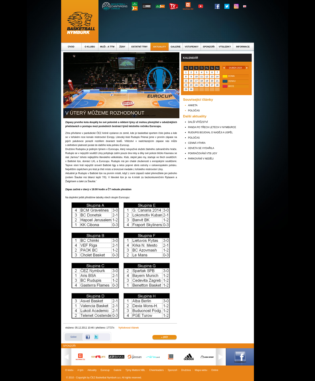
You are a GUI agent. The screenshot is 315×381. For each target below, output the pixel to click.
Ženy (122, 46)
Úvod (71, 46)
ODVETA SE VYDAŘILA (201, 148)
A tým (80, 370)
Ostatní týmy (139, 46)
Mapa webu (201, 370)
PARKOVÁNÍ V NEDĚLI (201, 158)
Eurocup (105, 370)
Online (214, 370)
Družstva (186, 370)
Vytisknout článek (128, 327)
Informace (243, 46)
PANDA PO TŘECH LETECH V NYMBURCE (212, 127)
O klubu (90, 46)
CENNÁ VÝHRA (197, 143)
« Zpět (164, 337)
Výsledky (225, 46)
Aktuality (159, 46)
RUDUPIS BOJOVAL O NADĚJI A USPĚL (210, 132)
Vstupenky (191, 46)
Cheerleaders (156, 370)
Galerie (176, 46)
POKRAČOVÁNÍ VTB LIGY (202, 153)
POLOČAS (194, 110)
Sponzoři (209, 46)
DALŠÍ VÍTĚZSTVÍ (198, 122)
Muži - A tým (107, 46)
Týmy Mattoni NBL (135, 370)
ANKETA (192, 105)
